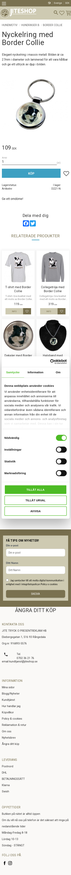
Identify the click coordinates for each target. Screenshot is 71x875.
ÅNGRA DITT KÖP (35, 610)
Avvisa (35, 511)
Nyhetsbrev (9, 737)
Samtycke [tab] (13, 372)
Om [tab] (58, 372)
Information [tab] (36, 372)
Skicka (35, 593)
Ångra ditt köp (10, 744)
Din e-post (12, 545)
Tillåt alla (35, 489)
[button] (5, 4)
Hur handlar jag (11, 706)
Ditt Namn (12, 562)
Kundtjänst (8, 700)
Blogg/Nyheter (11, 693)
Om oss (6, 731)
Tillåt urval (35, 500)
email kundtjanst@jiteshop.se (19, 661)
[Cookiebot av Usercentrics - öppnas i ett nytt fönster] (50, 361)
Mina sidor (8, 687)
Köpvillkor (8, 712)
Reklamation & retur (14, 725)
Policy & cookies (12, 718)
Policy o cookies (49, 584)
